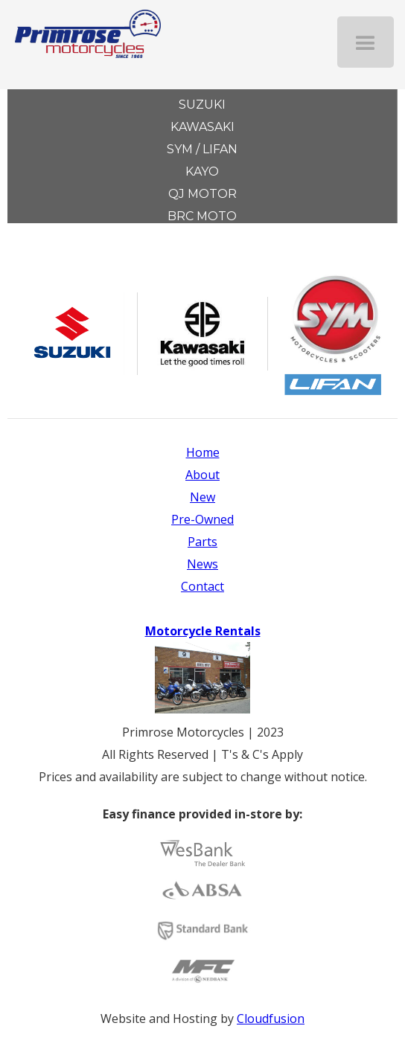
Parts (202, 541)
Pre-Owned (202, 519)
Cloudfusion (270, 1018)
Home (203, 452)
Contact (202, 586)
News (202, 564)
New (202, 497)
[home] (80, 29)
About (202, 474)
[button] (365, 42)
